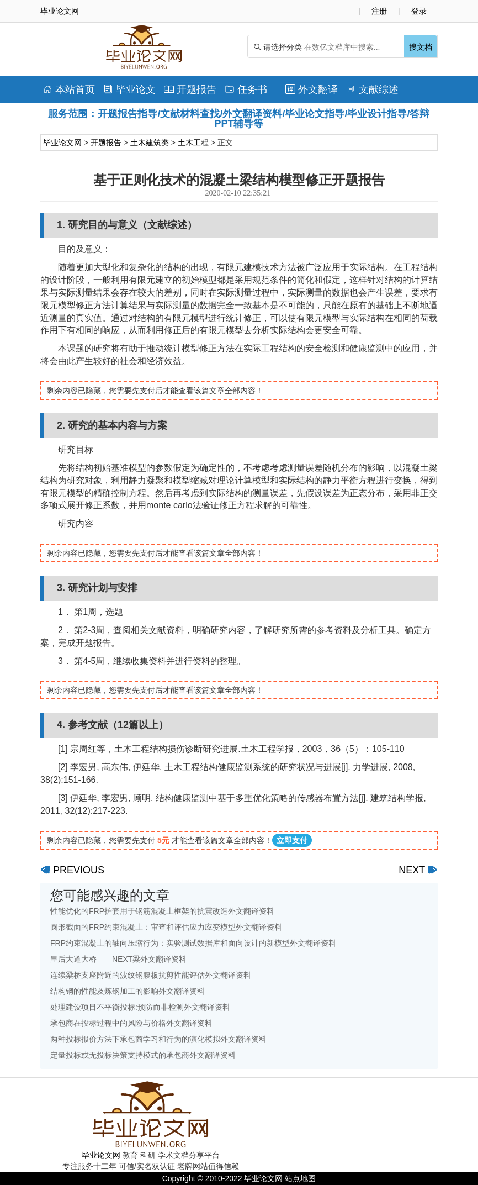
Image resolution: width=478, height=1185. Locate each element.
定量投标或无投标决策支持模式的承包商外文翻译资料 (143, 1055)
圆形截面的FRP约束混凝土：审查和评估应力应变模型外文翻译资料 (166, 927)
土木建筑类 (149, 142)
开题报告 (190, 89)
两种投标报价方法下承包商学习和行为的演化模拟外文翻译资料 (158, 1039)
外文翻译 (311, 89)
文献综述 (372, 89)
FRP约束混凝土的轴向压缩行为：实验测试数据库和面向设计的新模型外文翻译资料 (193, 943)
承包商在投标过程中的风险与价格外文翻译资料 (131, 1023)
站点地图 (300, 1178)
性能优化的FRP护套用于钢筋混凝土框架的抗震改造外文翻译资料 (162, 911)
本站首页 (69, 89)
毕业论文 (129, 89)
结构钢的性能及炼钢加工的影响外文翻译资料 (127, 991)
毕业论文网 (62, 142)
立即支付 (292, 840)
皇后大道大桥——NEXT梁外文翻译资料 (118, 959)
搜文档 (420, 47)
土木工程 (193, 142)
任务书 (246, 89)
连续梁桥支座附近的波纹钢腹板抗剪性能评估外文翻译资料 (150, 975)
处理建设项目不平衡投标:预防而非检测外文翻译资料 (140, 1007)
